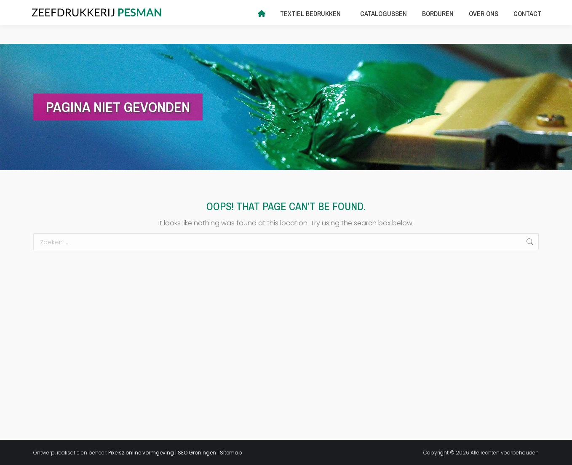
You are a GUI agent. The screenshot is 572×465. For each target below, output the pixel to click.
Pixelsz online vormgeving (141, 452)
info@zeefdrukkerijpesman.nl (128, 9)
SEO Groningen (197, 452)
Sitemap (231, 452)
